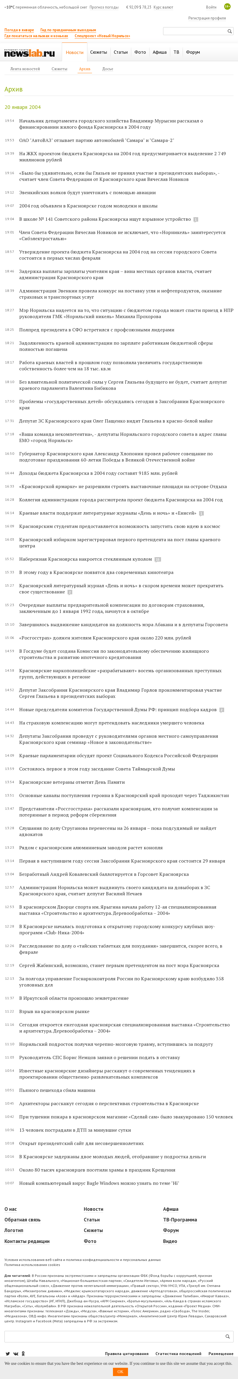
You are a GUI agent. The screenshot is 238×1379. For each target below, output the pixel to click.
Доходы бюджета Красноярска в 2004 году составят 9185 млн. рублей (98, 473)
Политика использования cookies (32, 1264)
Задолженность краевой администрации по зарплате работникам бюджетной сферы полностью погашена (116, 346)
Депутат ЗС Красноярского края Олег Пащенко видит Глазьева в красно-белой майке (116, 421)
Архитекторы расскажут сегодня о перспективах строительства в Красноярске (109, 1103)
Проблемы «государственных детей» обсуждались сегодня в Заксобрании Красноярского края (121, 404)
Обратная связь (22, 1219)
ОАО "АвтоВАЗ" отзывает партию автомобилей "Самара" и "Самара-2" (96, 140)
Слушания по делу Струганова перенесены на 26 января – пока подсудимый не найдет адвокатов (117, 831)
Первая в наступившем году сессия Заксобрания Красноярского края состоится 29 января (122, 861)
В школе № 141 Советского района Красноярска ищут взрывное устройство (105, 219)
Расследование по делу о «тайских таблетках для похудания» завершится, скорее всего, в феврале (120, 949)
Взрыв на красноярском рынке (54, 1011)
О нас (10, 1209)
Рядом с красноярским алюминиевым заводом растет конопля (91, 847)
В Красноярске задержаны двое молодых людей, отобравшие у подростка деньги (112, 1156)
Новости (93, 1209)
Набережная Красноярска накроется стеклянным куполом (85, 559)
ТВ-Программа (180, 1219)
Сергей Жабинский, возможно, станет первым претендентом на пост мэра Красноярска (119, 965)
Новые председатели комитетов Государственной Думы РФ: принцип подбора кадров (118, 709)
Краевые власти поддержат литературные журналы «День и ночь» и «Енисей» (107, 513)
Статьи (92, 1219)
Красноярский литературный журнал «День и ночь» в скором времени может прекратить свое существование (121, 588)
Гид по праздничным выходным (68, 29)
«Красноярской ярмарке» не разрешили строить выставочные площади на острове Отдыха (123, 486)
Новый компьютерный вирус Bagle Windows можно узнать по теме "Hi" (99, 1183)
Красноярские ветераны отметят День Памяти (72, 782)
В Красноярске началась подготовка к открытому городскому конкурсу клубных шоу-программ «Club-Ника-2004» (117, 929)
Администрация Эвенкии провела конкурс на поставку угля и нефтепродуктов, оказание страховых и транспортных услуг (120, 293)
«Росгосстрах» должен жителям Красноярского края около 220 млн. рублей (105, 637)
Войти (211, 7)
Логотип (13, 1230)
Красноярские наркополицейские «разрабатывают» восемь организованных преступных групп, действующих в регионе (120, 673)
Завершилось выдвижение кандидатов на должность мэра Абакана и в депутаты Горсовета (123, 624)
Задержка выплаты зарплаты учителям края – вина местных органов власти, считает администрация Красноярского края (115, 274)
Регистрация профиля (207, 18)
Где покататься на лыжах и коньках (36, 35)
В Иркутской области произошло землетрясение (74, 998)
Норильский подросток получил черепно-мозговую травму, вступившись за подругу (116, 1044)
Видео (170, 1241)
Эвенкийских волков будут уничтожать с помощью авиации (87, 192)
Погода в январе (19, 29)
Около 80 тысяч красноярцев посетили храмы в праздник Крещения (97, 1170)
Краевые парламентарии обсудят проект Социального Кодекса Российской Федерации (118, 755)
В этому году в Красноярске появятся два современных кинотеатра (96, 572)
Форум (171, 1230)
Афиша (170, 1209)
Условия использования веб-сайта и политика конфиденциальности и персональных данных (82, 1259)
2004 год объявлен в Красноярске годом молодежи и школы (88, 205)
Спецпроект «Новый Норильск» (102, 35)
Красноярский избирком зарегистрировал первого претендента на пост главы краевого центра (119, 542)
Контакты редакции (27, 1241)
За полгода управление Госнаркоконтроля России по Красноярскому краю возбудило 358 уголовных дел (121, 981)
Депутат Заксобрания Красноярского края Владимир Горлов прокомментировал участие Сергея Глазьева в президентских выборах (120, 693)
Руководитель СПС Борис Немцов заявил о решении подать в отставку (99, 1057)
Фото (90, 1241)
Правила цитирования (127, 1353)
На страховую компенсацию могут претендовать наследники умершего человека (111, 722)
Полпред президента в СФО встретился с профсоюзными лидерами (96, 329)
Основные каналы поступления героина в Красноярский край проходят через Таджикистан (124, 795)
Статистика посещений (178, 1353)
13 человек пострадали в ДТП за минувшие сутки (75, 1130)
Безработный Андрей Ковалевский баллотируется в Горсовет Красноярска (104, 874)
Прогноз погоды (104, 7)
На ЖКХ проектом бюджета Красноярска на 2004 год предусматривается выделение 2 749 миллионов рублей (122, 156)
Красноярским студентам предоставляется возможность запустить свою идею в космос (119, 526)
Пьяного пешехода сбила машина (57, 1090)
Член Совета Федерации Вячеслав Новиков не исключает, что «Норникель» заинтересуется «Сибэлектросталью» (122, 235)
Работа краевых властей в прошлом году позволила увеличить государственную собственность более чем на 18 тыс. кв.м (110, 365)
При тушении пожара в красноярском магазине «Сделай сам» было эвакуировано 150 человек (126, 1116)
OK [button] (120, 1372)
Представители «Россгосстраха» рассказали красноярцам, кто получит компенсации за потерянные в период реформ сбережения (118, 811)
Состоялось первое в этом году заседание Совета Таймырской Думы (97, 768)
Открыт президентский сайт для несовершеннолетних (81, 1143)
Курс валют (163, 7)
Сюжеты (93, 1230)
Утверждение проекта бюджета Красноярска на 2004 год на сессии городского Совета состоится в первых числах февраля (117, 254)
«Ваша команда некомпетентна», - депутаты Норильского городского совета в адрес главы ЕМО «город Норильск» (122, 437)
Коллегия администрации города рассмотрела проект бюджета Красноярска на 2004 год (121, 499)
